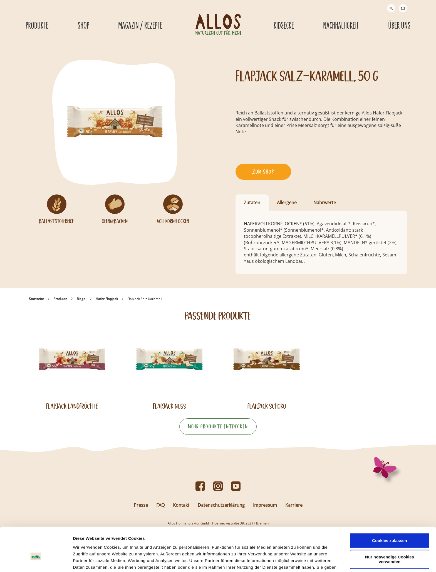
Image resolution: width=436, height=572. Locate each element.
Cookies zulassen (389, 510)
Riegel (81, 298)
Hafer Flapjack (107, 298)
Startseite (36, 298)
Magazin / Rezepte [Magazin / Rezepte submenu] (140, 25)
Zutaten (252, 202)
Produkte (60, 298)
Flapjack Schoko (266, 406)
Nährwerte (324, 202)
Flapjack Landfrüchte (72, 406)
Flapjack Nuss (169, 406)
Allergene (287, 202)
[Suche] (391, 8)
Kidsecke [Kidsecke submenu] (284, 25)
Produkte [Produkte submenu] (37, 25)
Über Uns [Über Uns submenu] (399, 25)
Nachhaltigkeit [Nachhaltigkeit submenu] (341, 25)
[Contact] (403, 8)
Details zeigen (296, 561)
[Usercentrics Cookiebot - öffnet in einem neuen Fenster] (36, 561)
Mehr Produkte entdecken (218, 426)
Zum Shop (263, 171)
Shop (83, 25)
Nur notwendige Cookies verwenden (389, 528)
